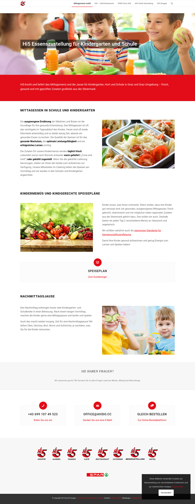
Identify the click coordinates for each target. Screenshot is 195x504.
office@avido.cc (97, 414)
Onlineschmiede (137, 498)
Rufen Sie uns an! (43, 420)
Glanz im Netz (116, 498)
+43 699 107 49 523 (43, 414)
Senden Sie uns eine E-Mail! (97, 420)
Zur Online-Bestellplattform (152, 420)
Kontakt (100, 498)
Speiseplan (97, 271)
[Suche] (172, 3)
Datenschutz (91, 498)
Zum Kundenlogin (97, 276)
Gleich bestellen (152, 414)
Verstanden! (166, 493)
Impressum (81, 498)
